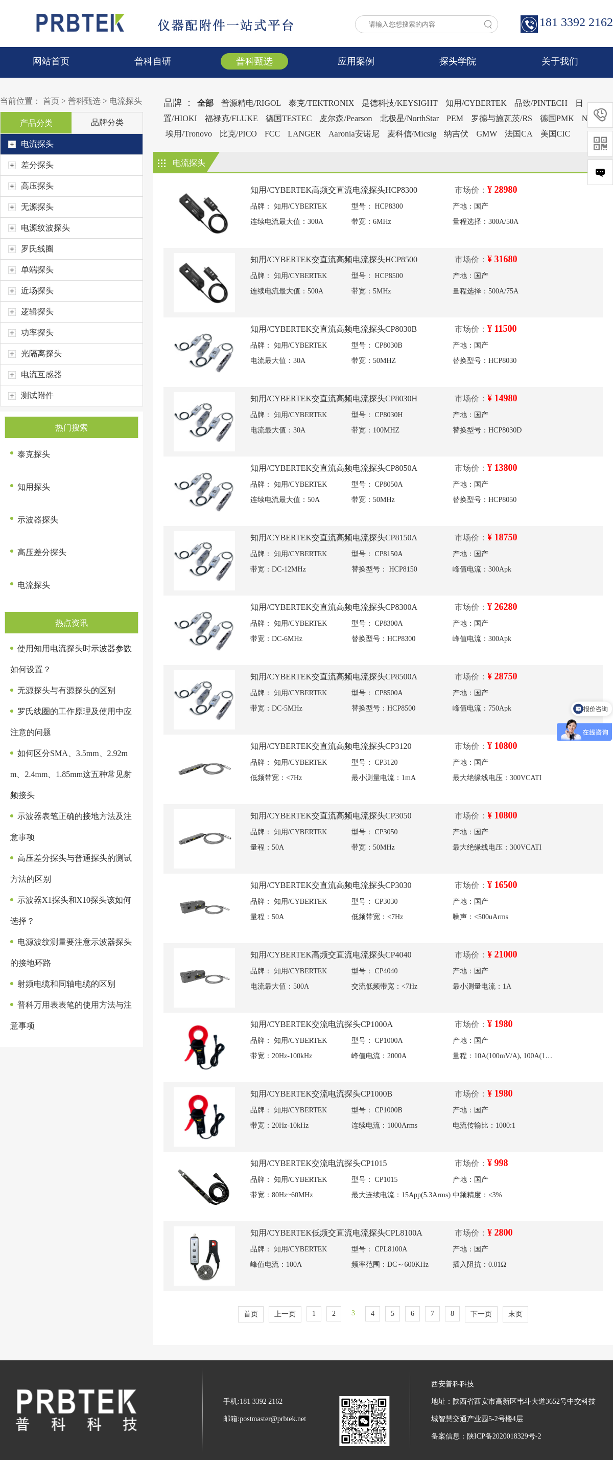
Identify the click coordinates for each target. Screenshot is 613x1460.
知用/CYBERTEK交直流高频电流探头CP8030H (333, 398)
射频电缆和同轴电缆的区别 (66, 983)
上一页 (285, 1314)
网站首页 (51, 61)
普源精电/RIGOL (251, 103)
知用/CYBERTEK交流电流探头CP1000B (321, 1093)
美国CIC (555, 133)
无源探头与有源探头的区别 (66, 690)
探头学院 (457, 61)
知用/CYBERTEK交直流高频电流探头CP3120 (331, 746)
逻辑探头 (31, 311)
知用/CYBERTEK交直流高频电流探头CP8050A (333, 468)
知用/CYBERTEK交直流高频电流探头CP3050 (331, 815)
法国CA (518, 133)
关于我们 (559, 61)
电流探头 (125, 101)
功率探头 (31, 332)
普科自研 (152, 61)
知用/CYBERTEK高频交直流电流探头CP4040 (331, 954)
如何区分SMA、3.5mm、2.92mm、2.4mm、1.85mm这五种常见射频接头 (71, 774)
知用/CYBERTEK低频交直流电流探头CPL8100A (336, 1232)
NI (586, 118)
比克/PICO (238, 133)
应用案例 (356, 61)
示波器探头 (37, 519)
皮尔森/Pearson (345, 118)
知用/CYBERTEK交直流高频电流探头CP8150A (333, 537)
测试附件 (31, 395)
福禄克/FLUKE (231, 118)
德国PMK (557, 118)
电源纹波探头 (39, 227)
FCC (272, 133)
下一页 (481, 1314)
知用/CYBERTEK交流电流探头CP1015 (318, 1163)
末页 (515, 1314)
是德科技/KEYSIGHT (399, 103)
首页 (51, 101)
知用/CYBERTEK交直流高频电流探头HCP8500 (333, 259)
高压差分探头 (41, 552)
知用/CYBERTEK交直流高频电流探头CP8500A (333, 676)
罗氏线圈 (31, 248)
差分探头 (31, 165)
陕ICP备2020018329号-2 (504, 1436)
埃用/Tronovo (189, 133)
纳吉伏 (456, 133)
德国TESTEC (289, 118)
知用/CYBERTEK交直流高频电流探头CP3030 (331, 885)
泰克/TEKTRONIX (321, 103)
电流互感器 (35, 374)
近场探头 (31, 290)
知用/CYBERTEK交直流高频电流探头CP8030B (333, 329)
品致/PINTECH (541, 103)
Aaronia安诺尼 (354, 133)
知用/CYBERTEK (476, 103)
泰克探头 (33, 454)
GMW (486, 133)
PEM (454, 118)
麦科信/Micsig (412, 133)
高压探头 (31, 185)
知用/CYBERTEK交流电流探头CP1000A (321, 1024)
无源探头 (31, 206)
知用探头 (33, 487)
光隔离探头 (35, 353)
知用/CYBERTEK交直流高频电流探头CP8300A (333, 607)
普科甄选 (254, 61)
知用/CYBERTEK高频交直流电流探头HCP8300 (333, 190)
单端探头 (31, 269)
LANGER (304, 133)
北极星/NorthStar (409, 118)
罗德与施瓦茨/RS (501, 118)
